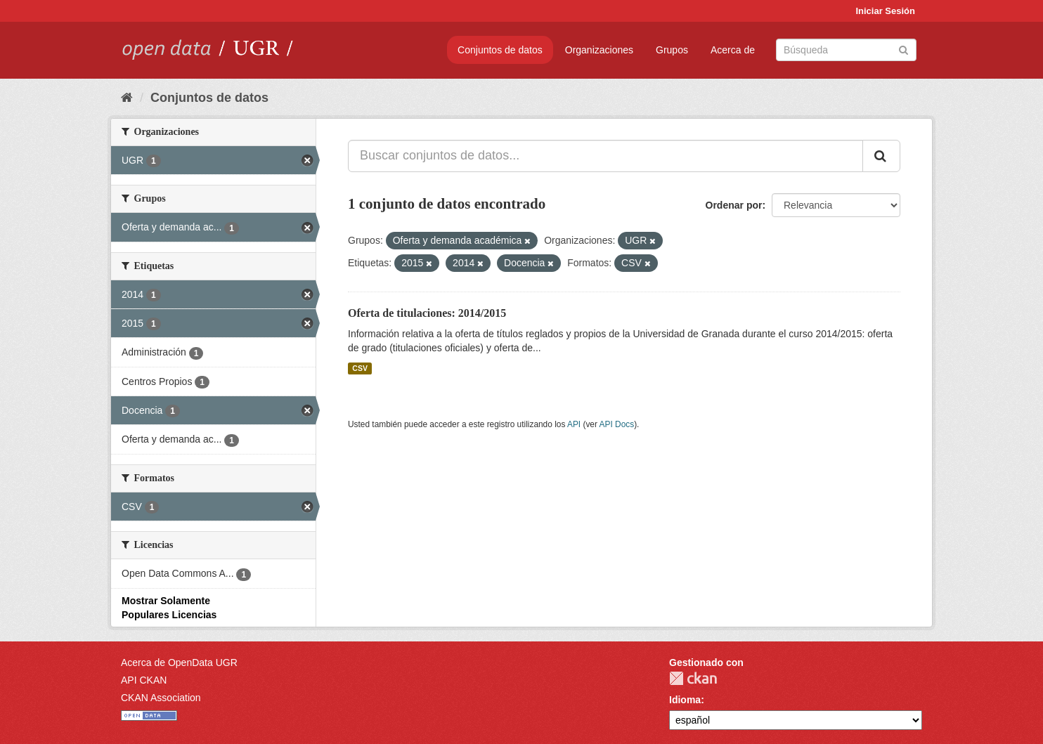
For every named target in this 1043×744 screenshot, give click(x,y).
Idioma (685, 699)
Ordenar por (734, 205)
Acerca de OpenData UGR (179, 662)
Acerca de (733, 50)
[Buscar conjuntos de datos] (846, 50)
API (574, 424)
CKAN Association (161, 697)
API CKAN (144, 680)
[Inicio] (127, 98)
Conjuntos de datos (500, 50)
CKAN (693, 678)
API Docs (617, 424)
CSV (360, 368)
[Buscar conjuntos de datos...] (605, 156)
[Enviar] (903, 49)
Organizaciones (599, 50)
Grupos (672, 50)
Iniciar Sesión (885, 11)
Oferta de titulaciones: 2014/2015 (427, 313)
